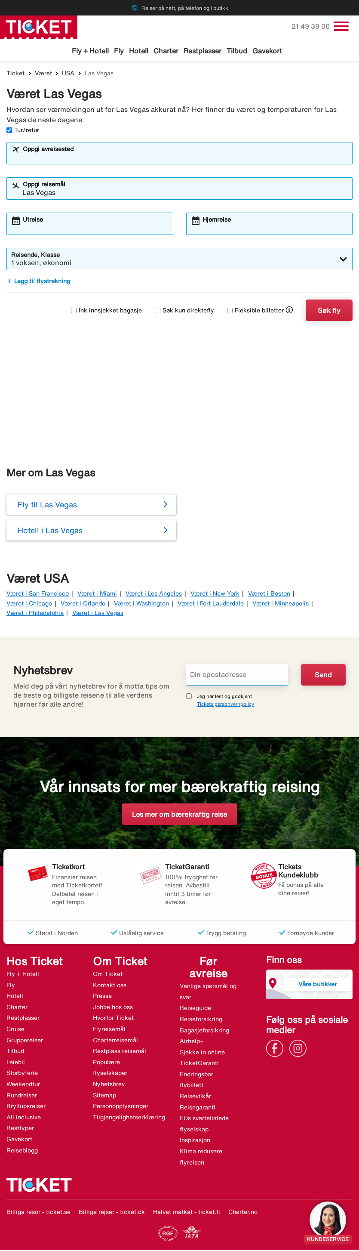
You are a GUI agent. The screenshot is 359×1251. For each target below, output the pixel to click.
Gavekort (267, 50)
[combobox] (185, 158)
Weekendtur (23, 1085)
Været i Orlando (83, 605)
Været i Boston (269, 595)
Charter (165, 50)
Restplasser (202, 50)
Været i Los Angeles (154, 595)
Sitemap (104, 1096)
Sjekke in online (202, 1053)
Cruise (15, 1030)
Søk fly (329, 311)
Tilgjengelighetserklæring (129, 1118)
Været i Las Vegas (97, 614)
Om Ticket (108, 975)
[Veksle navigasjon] (341, 26)
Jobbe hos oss (113, 1008)
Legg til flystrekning (38, 282)
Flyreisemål (109, 1030)
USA (68, 74)
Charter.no (243, 1213)
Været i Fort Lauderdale (211, 605)
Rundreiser (21, 1096)
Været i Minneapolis (280, 605)
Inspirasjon (195, 1141)
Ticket (15, 74)
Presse (102, 997)
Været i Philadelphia (35, 614)
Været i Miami (97, 595)
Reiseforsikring (201, 1020)
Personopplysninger (120, 1107)
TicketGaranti (199, 1064)
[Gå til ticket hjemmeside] (38, 26)
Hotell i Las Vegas (50, 531)
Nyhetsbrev (109, 1085)
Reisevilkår (195, 1097)
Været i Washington (141, 605)
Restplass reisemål (119, 1052)
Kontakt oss (109, 986)
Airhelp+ (192, 1042)
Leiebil (15, 1063)
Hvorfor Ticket (113, 1019)
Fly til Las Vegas (47, 506)
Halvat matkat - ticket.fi (186, 1213)
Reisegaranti (197, 1109)
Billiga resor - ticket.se (38, 1213)
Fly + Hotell (90, 50)
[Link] (277, 1048)
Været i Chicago (29, 605)
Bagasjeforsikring (204, 1031)
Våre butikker (317, 985)
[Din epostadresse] (237, 676)
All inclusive (23, 1118)
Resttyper (20, 1129)
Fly (119, 50)
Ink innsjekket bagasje (106, 312)
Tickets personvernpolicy (225, 705)
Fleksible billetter (255, 312)
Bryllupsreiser (26, 1107)
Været (43, 74)
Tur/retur (22, 131)
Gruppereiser (24, 1041)
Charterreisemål (115, 1041)
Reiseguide (195, 1009)
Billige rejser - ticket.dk (112, 1213)
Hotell (138, 50)
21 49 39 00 (311, 26)
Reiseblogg (22, 1151)
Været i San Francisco (37, 595)
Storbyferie (22, 1074)
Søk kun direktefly (184, 312)
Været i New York (214, 595)
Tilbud (237, 50)
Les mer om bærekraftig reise (179, 815)
